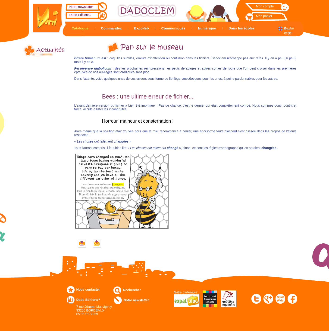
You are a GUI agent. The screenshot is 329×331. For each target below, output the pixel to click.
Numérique (207, 28)
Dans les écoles (242, 28)
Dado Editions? (80, 15)
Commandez (111, 28)
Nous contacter (88, 289)
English (289, 28)
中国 (287, 33)
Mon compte (265, 6)
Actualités (50, 50)
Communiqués (173, 28)
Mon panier (264, 16)
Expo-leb (141, 28)
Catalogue (80, 28)
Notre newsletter (81, 7)
